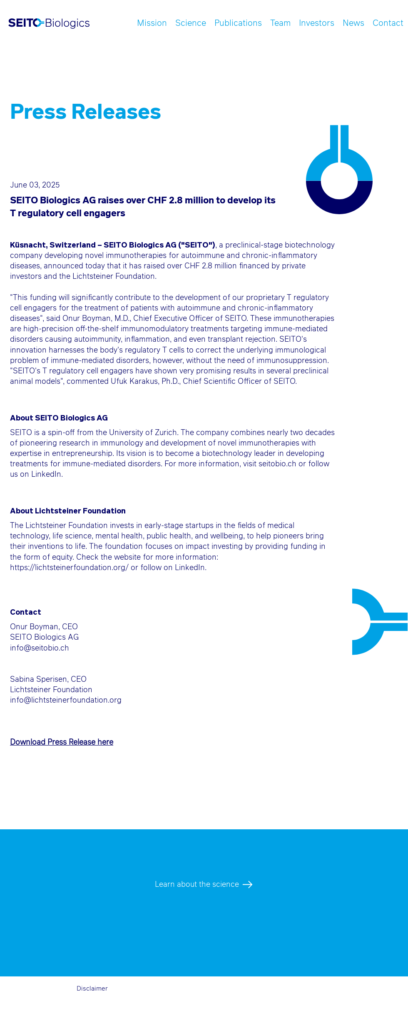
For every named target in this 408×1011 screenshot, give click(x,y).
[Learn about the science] (203, 884)
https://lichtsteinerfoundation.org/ (69, 568)
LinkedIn (46, 474)
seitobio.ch (277, 464)
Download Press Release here (61, 742)
